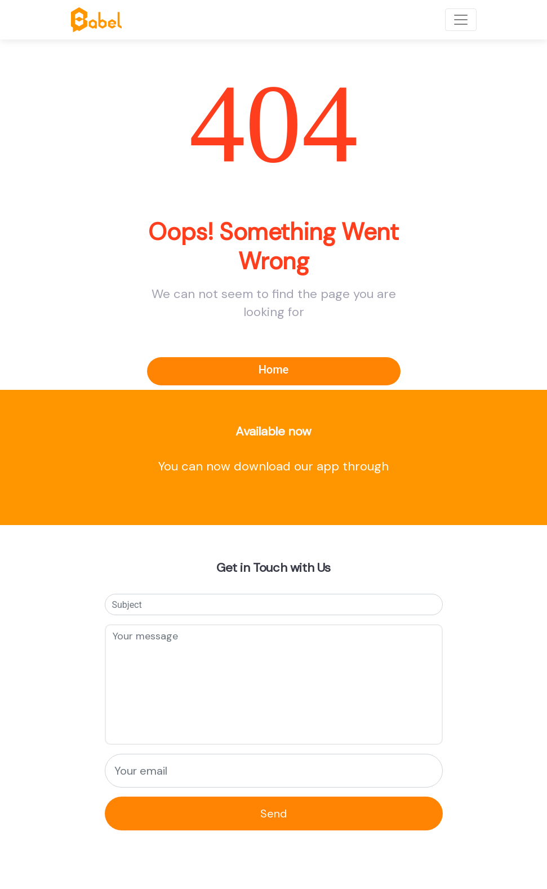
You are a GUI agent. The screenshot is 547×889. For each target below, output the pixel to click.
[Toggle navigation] (461, 19)
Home (274, 369)
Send (273, 813)
